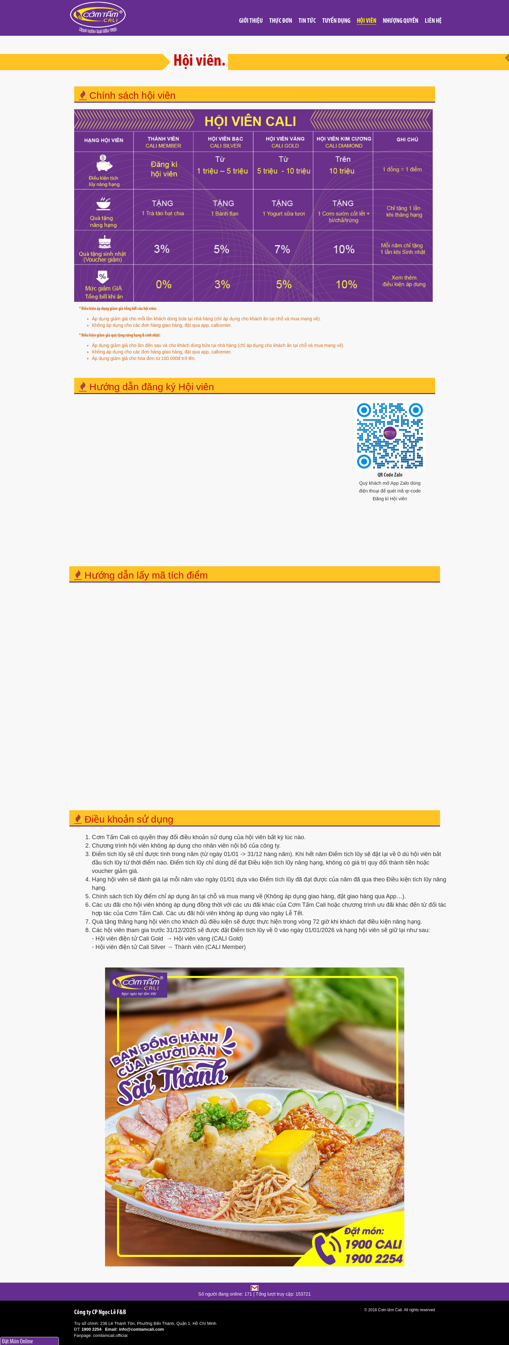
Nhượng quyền (400, 21)
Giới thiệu (251, 21)
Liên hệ (433, 21)
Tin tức (307, 21)
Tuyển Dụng (336, 21)
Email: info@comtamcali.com (134, 1329)
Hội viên (366, 21)
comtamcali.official (110, 1335)
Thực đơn (280, 21)
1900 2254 (91, 1329)
